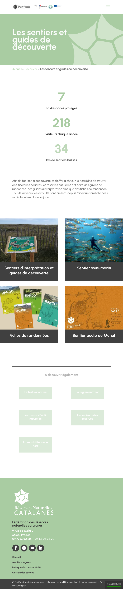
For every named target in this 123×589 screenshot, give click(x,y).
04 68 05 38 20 (44, 539)
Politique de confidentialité (26, 567)
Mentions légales (21, 562)
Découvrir (31, 69)
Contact (16, 557)
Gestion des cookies (23, 573)
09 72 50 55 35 (22, 539)
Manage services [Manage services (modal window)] (114, 585)
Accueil (17, 69)
